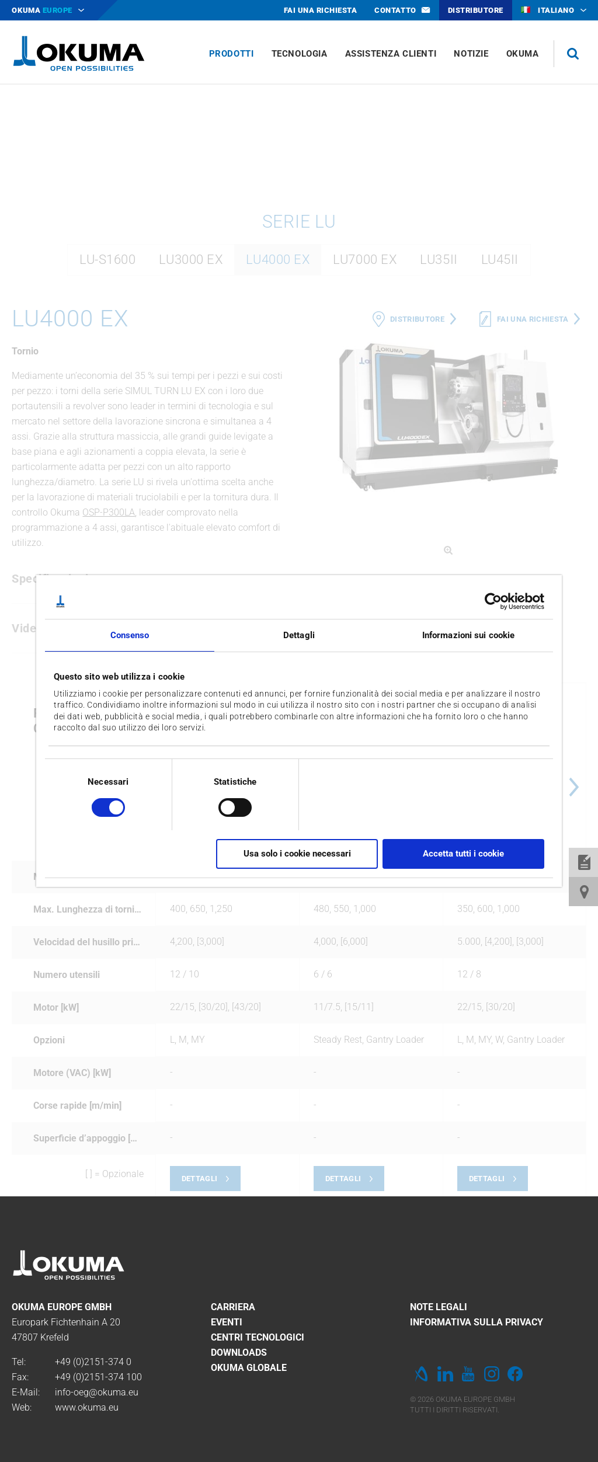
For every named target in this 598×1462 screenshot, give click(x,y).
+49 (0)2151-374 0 (93, 1361)
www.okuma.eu (87, 1407)
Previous (310, 941)
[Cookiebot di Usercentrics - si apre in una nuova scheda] (493, 601)
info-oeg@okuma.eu (96, 1392)
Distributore (417, 473)
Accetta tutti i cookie (463, 853)
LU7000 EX (365, 414)
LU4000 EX (278, 414)
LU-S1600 (107, 414)
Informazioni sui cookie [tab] (468, 635)
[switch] (225, 806)
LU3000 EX (190, 414)
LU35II (438, 414)
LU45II (500, 414)
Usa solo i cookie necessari (297, 853)
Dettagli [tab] (299, 635)
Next (574, 941)
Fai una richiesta (533, 473)
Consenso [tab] (130, 635)
